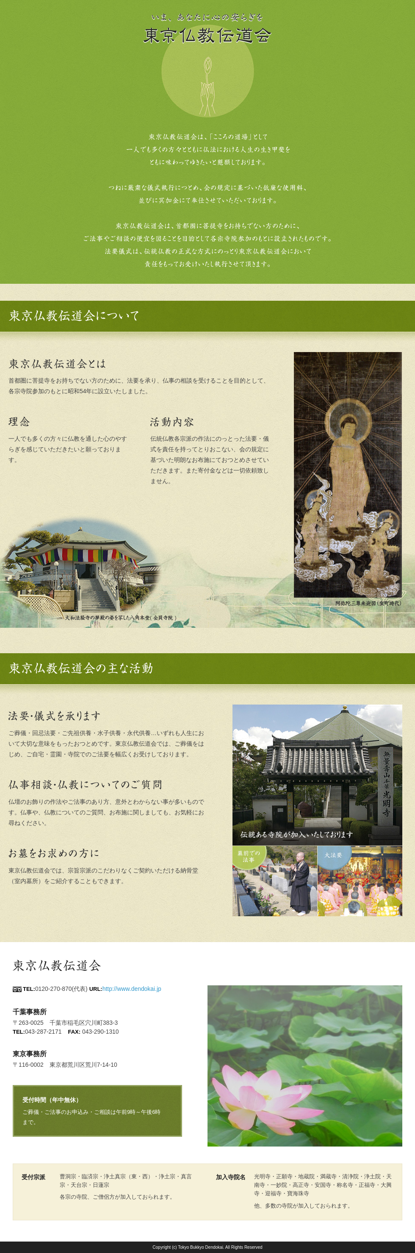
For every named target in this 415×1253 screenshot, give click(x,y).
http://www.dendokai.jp (131, 988)
